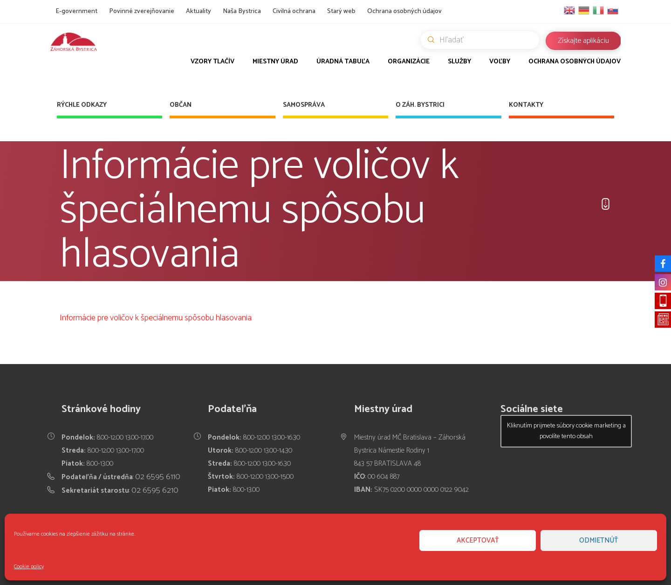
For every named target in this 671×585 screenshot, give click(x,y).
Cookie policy (29, 566)
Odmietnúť (598, 540)
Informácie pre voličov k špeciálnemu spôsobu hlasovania (156, 318)
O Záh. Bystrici (420, 105)
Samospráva (304, 105)
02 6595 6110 (157, 477)
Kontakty (526, 105)
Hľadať (483, 40)
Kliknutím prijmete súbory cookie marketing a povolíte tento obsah (566, 431)
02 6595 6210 (154, 490)
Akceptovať (478, 540)
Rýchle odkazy (82, 105)
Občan (181, 105)
